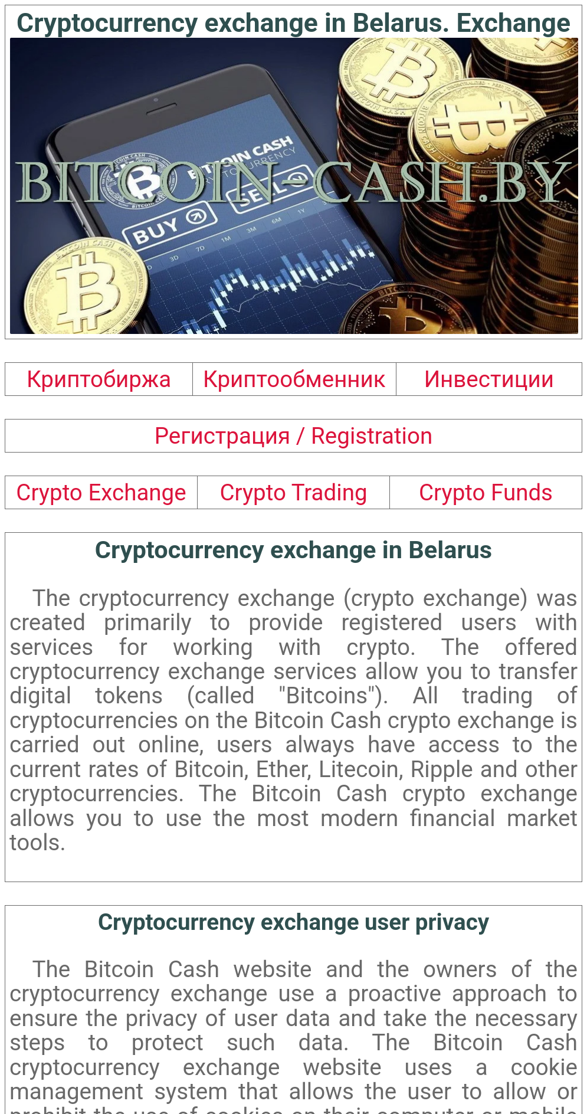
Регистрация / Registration (293, 435)
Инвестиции (489, 379)
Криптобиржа (99, 379)
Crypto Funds (486, 492)
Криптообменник (294, 379)
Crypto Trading (293, 492)
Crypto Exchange (101, 492)
